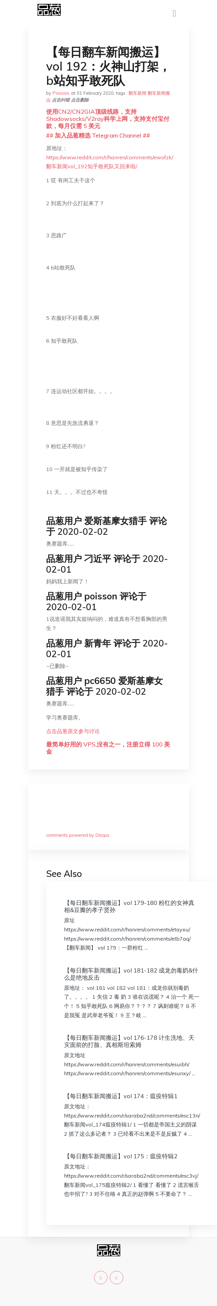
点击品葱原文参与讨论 (73, 731)
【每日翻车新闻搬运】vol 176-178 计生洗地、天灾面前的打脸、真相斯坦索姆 (129, 1041)
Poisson (60, 93)
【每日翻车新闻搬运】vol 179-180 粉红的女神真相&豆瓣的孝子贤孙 (129, 906)
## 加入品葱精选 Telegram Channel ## (98, 135)
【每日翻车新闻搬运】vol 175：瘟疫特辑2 (120, 1156)
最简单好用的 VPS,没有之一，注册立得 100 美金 (108, 748)
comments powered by (78, 835)
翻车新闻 (137, 93)
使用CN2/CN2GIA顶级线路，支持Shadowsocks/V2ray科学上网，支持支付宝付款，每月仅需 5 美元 (107, 119)
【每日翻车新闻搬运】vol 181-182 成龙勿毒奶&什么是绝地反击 (131, 974)
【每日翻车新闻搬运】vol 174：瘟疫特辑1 (120, 1096)
